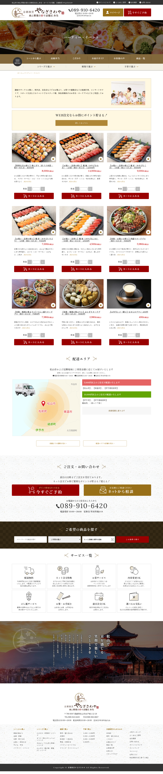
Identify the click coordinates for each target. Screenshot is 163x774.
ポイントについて (102, 2)
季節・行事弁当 (65, 745)
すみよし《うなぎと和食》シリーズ (46, 747)
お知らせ (109, 754)
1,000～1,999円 (89, 736)
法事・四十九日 (19, 742)
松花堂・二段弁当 (66, 742)
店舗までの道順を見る (58, 445)
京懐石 (62, 739)
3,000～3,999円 (89, 742)
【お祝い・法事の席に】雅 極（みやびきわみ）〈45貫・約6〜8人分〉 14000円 (81, 167)
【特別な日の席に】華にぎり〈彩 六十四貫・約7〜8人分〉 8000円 (32, 167)
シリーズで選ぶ (44, 67)
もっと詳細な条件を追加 (98, 542)
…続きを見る (27, 182)
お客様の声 (119, 59)
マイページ (134, 754)
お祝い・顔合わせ (20, 745)
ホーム (19, 73)
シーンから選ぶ (33, 59)
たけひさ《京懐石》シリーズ (46, 737)
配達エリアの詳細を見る (105, 445)
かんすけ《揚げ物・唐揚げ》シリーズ (45, 752)
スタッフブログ (111, 756)
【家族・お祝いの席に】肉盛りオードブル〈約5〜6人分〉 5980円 (128, 240)
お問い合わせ (146, 2)
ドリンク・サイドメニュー (69, 751)
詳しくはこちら (81, 123)
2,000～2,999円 (89, 739)
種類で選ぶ (87, 67)
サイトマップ (134, 751)
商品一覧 (140, 59)
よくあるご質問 (119, 2)
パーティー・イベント (21, 751)
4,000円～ (87, 745)
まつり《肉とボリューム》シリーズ (46, 742)
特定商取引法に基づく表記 (139, 760)
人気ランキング (135, 735)
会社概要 (133, 2)
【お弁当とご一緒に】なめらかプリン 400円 (128, 313)
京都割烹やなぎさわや (114, 732)
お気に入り (134, 757)
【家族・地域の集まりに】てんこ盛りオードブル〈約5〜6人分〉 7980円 (33, 313)
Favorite (53, 160)
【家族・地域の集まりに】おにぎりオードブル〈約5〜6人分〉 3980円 (81, 313)
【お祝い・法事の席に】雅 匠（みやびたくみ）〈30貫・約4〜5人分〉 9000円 (129, 167)
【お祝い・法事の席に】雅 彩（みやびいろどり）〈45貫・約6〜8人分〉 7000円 (33, 240)
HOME (108, 736)
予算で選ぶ (129, 67)
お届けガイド (97, 59)
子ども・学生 (18, 748)
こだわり (76, 59)
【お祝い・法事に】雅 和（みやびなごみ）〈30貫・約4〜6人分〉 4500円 (81, 240)
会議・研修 (18, 739)
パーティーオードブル (68, 748)
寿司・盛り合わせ (55, 59)
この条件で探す (132, 542)
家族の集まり (18, 736)
